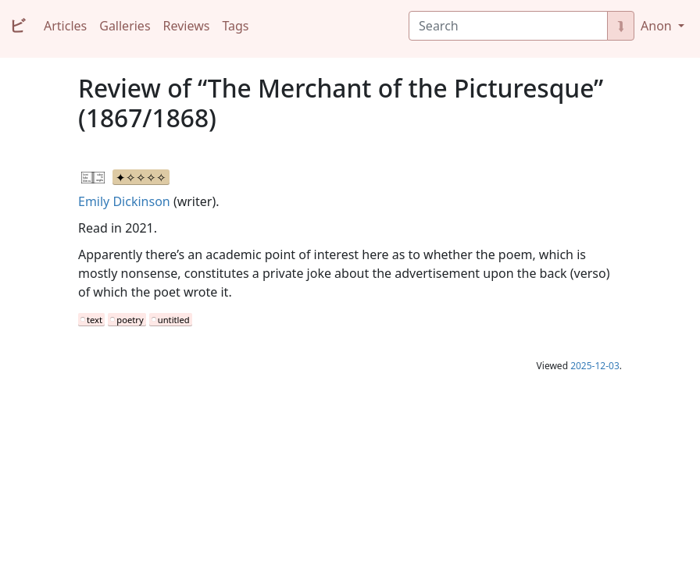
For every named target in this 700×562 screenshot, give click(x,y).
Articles (65, 25)
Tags (235, 25)
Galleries (124, 25)
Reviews (186, 25)
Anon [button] (658, 25)
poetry (129, 319)
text (94, 319)
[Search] (508, 26)
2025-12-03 (595, 365)
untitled (174, 319)
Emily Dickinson (124, 201)
